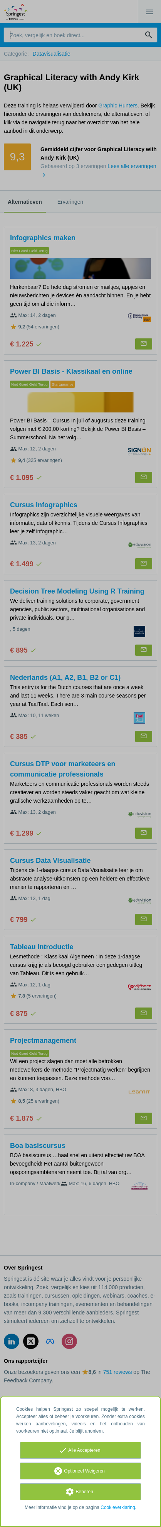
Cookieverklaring (118, 1507)
